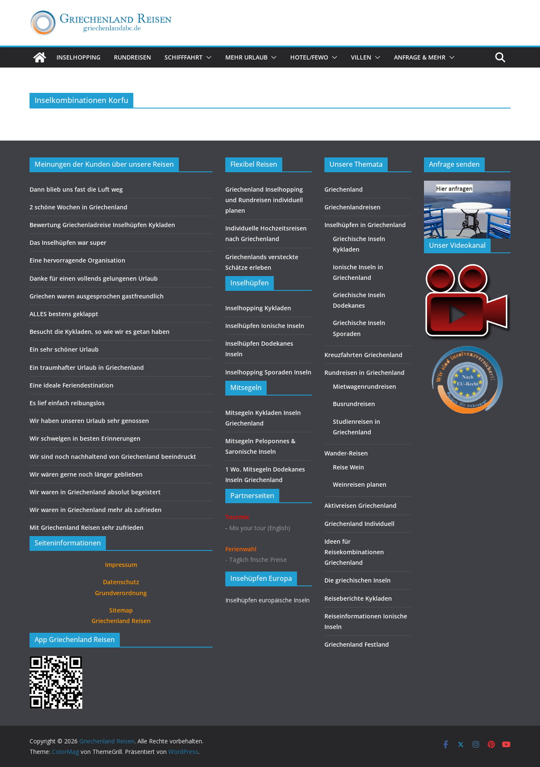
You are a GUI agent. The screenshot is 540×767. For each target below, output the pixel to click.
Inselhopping (78, 57)
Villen (361, 57)
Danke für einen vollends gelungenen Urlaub (94, 278)
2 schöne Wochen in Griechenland (78, 207)
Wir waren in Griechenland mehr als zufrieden (96, 510)
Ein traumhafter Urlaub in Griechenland (87, 367)
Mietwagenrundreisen (364, 386)
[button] (207, 57)
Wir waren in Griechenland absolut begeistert (95, 492)
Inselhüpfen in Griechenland (365, 225)
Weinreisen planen (359, 484)
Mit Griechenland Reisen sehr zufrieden (86, 527)
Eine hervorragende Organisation (77, 260)
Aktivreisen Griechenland (360, 505)
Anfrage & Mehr (420, 57)
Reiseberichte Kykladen (358, 598)
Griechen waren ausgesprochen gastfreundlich (97, 296)
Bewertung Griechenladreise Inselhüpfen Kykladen (102, 225)
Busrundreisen (354, 404)
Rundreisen (132, 57)
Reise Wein (348, 467)
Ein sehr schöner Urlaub (64, 349)
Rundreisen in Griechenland (364, 373)
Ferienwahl (240, 549)
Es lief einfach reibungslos (67, 403)
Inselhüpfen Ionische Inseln (264, 326)
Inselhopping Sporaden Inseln (268, 372)
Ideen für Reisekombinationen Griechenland (354, 551)
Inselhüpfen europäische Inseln (267, 600)
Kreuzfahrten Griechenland (363, 355)
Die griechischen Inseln (357, 580)
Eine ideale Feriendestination (71, 385)
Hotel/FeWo (309, 57)
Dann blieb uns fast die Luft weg (76, 189)
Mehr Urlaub (246, 57)
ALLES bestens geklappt (64, 314)
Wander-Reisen (346, 453)
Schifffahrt (183, 57)
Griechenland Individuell (359, 524)
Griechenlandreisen (352, 207)
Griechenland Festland (356, 644)
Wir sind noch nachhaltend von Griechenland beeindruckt (113, 457)
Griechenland (343, 189)
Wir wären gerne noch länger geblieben (86, 474)
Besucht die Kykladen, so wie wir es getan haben (100, 332)
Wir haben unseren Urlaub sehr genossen (89, 421)
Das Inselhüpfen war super (68, 243)
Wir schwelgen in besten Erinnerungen (85, 438)
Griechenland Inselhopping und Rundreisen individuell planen (264, 199)
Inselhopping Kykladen (258, 308)
